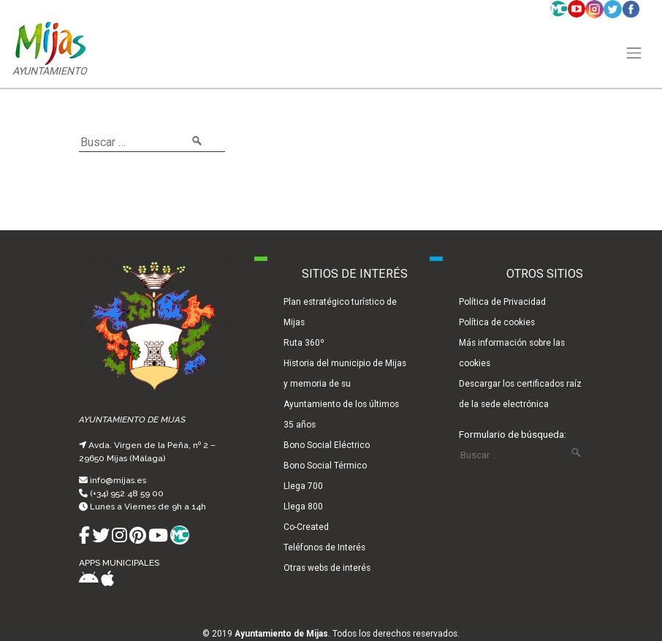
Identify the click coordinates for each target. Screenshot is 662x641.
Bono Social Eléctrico (327, 445)
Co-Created (306, 527)
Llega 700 (303, 486)
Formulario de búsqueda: (512, 434)
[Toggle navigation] (634, 53)
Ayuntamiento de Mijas (281, 634)
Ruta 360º (304, 343)
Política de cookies (497, 322)
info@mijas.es (118, 480)
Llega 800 (303, 506)
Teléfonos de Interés (324, 547)
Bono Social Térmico (325, 465)
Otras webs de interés (327, 568)
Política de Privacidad (502, 302)
